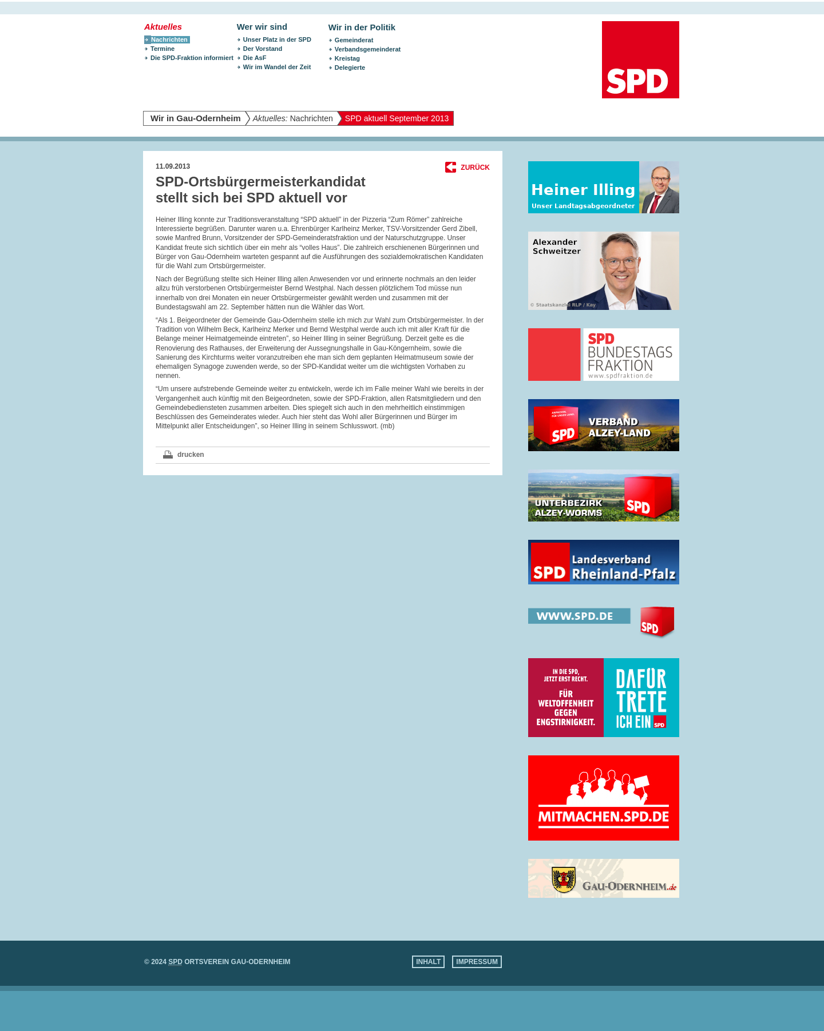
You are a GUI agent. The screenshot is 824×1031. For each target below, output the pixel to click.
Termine (162, 48)
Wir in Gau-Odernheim (195, 118)
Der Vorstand (263, 48)
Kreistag (347, 58)
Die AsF (255, 57)
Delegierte (350, 67)
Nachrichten (293, 118)
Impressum (477, 962)
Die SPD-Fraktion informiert (191, 57)
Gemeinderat (354, 40)
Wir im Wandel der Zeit (277, 66)
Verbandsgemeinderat (368, 49)
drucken (190, 455)
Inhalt (428, 962)
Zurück (475, 168)
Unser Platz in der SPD (277, 39)
